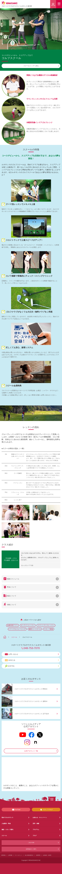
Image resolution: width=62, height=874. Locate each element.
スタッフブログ (46, 809)
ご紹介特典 (31, 842)
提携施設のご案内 (31, 849)
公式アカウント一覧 (31, 751)
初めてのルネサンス (7, 817)
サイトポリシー (18, 855)
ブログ (35, 835)
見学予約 (32, 666)
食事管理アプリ (12, 625)
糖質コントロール (35, 629)
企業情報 (10, 855)
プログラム (36, 829)
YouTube (15, 809)
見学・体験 (36, 823)
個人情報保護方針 (29, 855)
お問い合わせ (32, 654)
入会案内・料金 (6, 823)
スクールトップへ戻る (41, 66)
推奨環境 (38, 855)
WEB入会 (32, 660)
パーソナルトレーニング (17, 629)
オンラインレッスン (28, 625)
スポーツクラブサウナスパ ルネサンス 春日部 (17, 6)
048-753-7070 (32, 648)
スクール (14, 637)
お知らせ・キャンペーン (40, 817)
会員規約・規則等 (47, 855)
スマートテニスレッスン (46, 625)
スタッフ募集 (48, 629)
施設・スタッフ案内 (7, 829)
